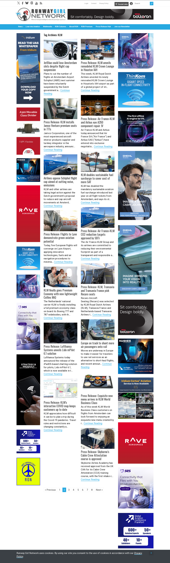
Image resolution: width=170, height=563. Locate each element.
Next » (99, 489)
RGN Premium (86, 26)
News (20, 26)
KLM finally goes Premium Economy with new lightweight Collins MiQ (59, 293)
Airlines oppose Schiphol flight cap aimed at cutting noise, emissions (59, 181)
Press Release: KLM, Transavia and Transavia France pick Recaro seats (96, 290)
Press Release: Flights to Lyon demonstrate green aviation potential (59, 237)
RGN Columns (60, 26)
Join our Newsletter (122, 26)
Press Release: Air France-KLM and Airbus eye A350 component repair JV (97, 122)
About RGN (73, 26)
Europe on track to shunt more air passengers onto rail (96, 344)
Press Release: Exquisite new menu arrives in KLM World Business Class (95, 399)
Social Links (123, 4)
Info (131, 3)
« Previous (50, 489)
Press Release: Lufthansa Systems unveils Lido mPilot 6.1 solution (60, 349)
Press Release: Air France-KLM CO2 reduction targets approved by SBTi (97, 234)
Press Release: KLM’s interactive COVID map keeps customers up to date (60, 405)
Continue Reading (90, 89)
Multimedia (47, 26)
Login (86, 3)
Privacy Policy (103, 3)
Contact (93, 3)
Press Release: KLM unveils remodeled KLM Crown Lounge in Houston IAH (97, 66)
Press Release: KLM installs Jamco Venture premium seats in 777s (60, 125)
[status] (151, 553)
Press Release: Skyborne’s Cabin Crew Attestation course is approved (97, 455)
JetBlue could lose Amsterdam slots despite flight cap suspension (59, 66)
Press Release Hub (103, 26)
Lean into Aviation (33, 26)
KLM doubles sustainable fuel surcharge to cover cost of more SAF (97, 178)
